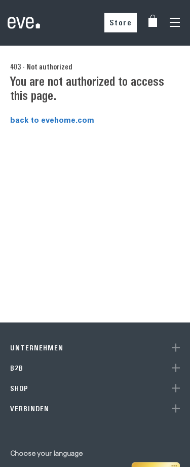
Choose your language (46, 453)
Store (120, 22)
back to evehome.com (52, 120)
